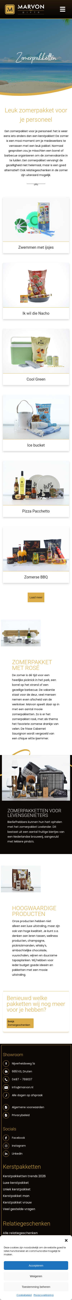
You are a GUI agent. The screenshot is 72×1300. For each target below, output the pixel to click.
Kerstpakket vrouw (17, 1202)
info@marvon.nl (18, 1087)
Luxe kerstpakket (16, 1182)
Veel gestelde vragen (19, 1209)
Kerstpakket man (16, 1196)
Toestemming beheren (36, 1286)
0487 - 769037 (17, 1079)
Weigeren (36, 1276)
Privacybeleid (21, 1115)
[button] (66, 1240)
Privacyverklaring (44, 1295)
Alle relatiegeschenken (20, 1233)
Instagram (14, 1146)
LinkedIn (12, 1154)
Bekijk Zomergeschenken (19, 1023)
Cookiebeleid (24, 1295)
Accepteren (36, 1265)
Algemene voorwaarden (28, 1107)
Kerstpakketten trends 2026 (24, 1176)
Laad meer (36, 597)
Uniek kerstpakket (17, 1189)
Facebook (14, 1138)
